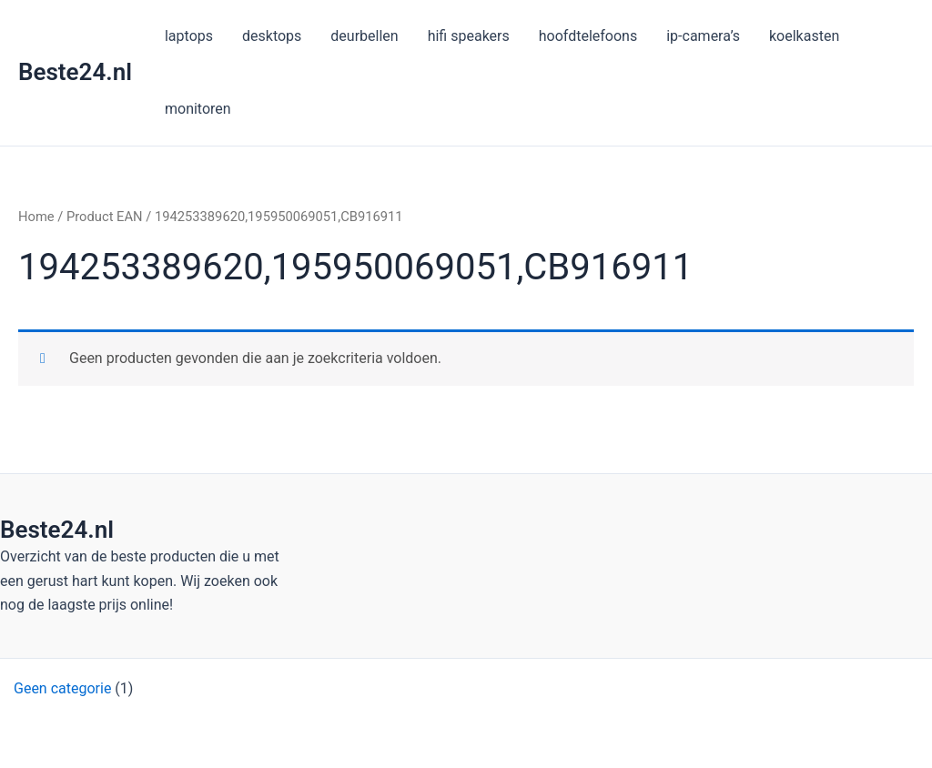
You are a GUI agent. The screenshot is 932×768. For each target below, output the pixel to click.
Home (36, 216)
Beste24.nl (75, 72)
